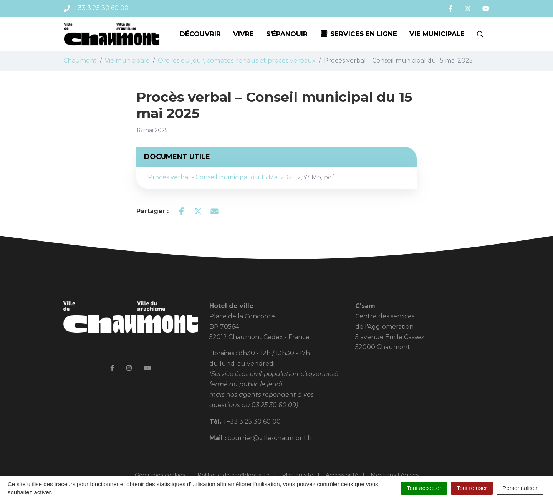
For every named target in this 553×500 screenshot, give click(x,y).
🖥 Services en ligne (358, 34)
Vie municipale (437, 34)
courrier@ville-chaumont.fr (270, 438)
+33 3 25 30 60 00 (254, 421)
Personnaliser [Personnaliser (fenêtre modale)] (520, 488)
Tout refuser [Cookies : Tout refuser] (472, 488)
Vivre (243, 34)
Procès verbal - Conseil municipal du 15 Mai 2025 (241, 177)
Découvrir (200, 34)
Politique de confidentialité (233, 475)
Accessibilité (342, 475)
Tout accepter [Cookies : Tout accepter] (424, 488)
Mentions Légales (395, 475)
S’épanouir (287, 34)
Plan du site (297, 475)
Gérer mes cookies (160, 475)
